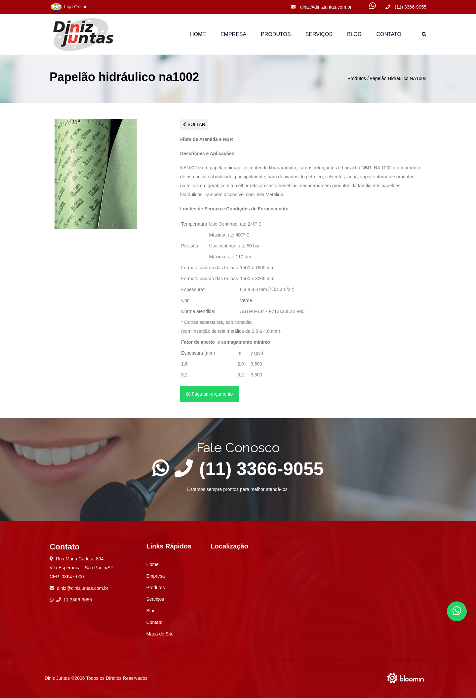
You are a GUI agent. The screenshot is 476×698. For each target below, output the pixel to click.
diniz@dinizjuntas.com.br (321, 7)
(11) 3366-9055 (405, 7)
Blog (354, 34)
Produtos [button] (276, 34)
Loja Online (69, 7)
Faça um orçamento (209, 394)
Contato (388, 34)
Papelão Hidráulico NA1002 (398, 78)
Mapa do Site (160, 633)
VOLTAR (194, 124)
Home (198, 34)
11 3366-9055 (74, 599)
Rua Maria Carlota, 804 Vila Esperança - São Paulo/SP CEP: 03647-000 (82, 567)
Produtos (356, 78)
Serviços (319, 34)
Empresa (233, 34)
